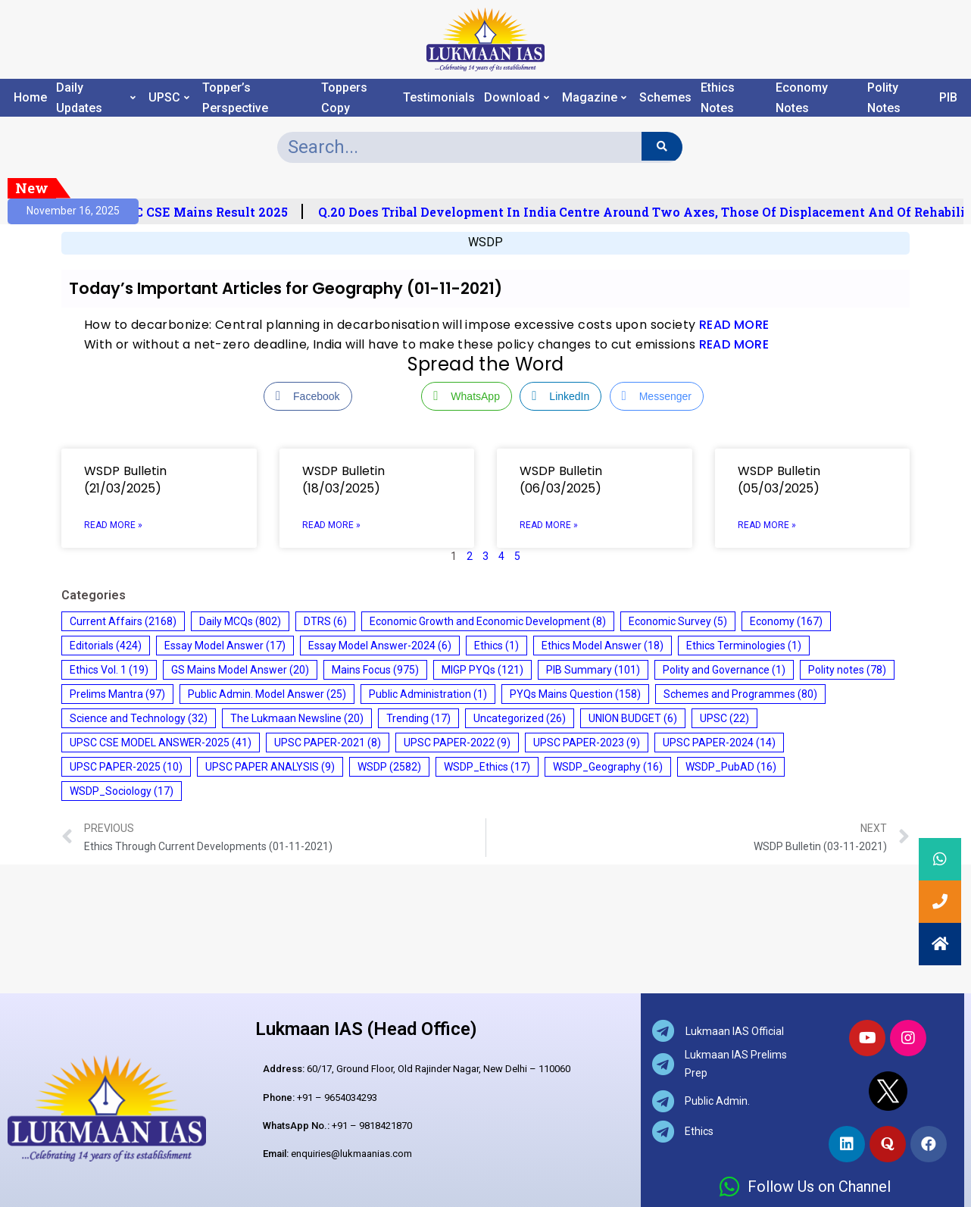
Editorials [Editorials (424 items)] (106, 645)
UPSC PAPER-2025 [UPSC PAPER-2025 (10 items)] (126, 767)
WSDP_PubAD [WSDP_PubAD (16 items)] (730, 767)
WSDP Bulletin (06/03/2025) (561, 479)
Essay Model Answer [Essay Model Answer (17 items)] (225, 645)
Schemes (665, 98)
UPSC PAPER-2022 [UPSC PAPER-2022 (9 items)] (457, 742)
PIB (948, 98)
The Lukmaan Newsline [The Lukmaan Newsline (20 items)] (297, 718)
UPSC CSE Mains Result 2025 (214, 212)
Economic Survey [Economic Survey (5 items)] (678, 621)
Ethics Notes (718, 98)
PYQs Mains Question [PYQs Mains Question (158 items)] (575, 694)
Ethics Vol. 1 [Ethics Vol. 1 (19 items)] (109, 670)
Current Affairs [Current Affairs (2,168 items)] (123, 621)
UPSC (168, 98)
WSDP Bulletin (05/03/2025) (779, 479)
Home (30, 98)
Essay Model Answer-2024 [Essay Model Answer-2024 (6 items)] (379, 645)
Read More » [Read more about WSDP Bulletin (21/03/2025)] (113, 525)
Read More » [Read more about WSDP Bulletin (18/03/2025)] (331, 525)
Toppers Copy (344, 98)
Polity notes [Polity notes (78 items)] (847, 670)
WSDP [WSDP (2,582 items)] (389, 767)
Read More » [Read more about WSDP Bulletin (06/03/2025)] (549, 525)
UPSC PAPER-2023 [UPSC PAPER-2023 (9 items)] (586, 742)
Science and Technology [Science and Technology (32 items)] (139, 718)
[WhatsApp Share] (466, 396)
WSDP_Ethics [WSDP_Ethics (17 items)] (487, 767)
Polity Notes (884, 98)
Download (516, 98)
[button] (940, 944)
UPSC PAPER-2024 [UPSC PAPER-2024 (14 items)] (719, 742)
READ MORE (734, 324)
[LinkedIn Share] (560, 396)
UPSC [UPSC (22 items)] (724, 718)
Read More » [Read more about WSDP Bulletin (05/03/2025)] (767, 525)
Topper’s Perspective (235, 98)
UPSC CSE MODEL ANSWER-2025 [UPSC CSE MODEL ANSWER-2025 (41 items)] (160, 742)
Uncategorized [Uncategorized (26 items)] (519, 718)
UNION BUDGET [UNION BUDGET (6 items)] (633, 718)
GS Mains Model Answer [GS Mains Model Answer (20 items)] (240, 670)
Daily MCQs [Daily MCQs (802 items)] (240, 621)
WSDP (485, 242)
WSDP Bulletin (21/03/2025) (125, 479)
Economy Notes (802, 98)
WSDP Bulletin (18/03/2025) (343, 479)
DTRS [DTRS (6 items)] (325, 621)
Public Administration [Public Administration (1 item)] (428, 694)
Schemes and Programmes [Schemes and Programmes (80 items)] (740, 694)
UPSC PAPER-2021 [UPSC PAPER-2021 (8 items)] (327, 742)
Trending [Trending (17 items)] (418, 718)
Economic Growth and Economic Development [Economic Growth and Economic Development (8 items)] (488, 621)
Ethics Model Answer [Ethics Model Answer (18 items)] (602, 645)
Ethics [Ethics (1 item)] (496, 645)
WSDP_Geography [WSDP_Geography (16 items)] (608, 767)
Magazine (594, 98)
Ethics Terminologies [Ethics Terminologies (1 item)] (743, 645)
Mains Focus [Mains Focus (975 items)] (375, 670)
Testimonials (439, 98)
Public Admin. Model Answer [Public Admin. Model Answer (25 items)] (267, 694)
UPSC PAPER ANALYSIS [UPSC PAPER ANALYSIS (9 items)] (270, 767)
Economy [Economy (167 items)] (786, 621)
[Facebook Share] (307, 396)
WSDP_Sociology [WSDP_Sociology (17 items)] (121, 791)
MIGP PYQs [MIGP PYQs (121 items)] (482, 670)
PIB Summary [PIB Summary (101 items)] (593, 670)
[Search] (662, 146)
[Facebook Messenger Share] (657, 396)
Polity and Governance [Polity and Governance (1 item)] (724, 670)
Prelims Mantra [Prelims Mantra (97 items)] (117, 694)
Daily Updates (96, 98)
